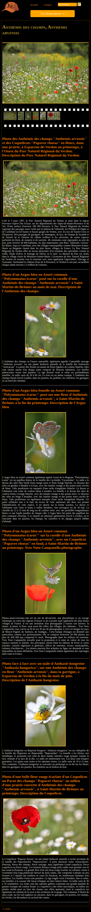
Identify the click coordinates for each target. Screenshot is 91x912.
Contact (48, 5)
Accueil (34, 5)
